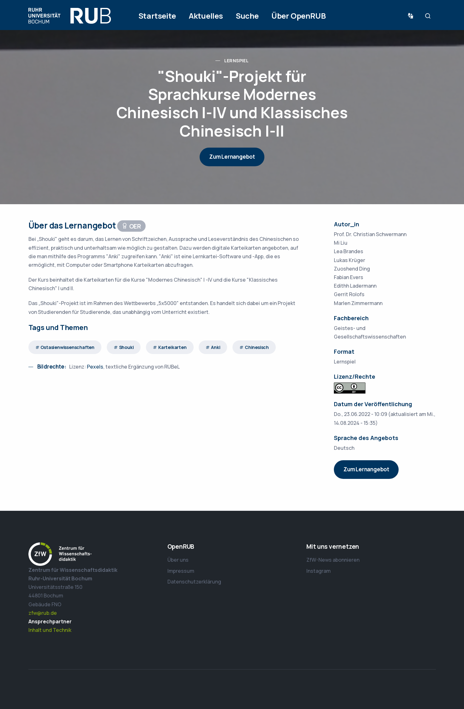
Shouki (126, 347)
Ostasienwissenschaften (67, 347)
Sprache (412, 15)
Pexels (95, 366)
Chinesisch (257, 347)
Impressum (180, 570)
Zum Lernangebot (232, 156)
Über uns (178, 559)
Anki (215, 347)
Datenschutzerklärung (194, 581)
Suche (247, 15)
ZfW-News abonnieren (332, 559)
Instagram (318, 570)
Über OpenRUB (298, 15)
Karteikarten (172, 347)
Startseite (157, 15)
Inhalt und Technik (49, 629)
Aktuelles (206, 15)
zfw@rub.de (42, 612)
